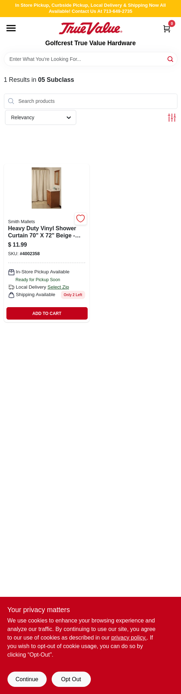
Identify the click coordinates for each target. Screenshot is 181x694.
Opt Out (71, 679)
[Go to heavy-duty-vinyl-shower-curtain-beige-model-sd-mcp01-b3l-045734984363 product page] (46, 243)
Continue (26, 679)
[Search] (171, 58)
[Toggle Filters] (172, 118)
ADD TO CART (47, 313)
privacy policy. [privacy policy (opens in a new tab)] (128, 638)
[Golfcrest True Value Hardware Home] (90, 28)
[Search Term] (90, 59)
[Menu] (11, 28)
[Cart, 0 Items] (166, 28)
